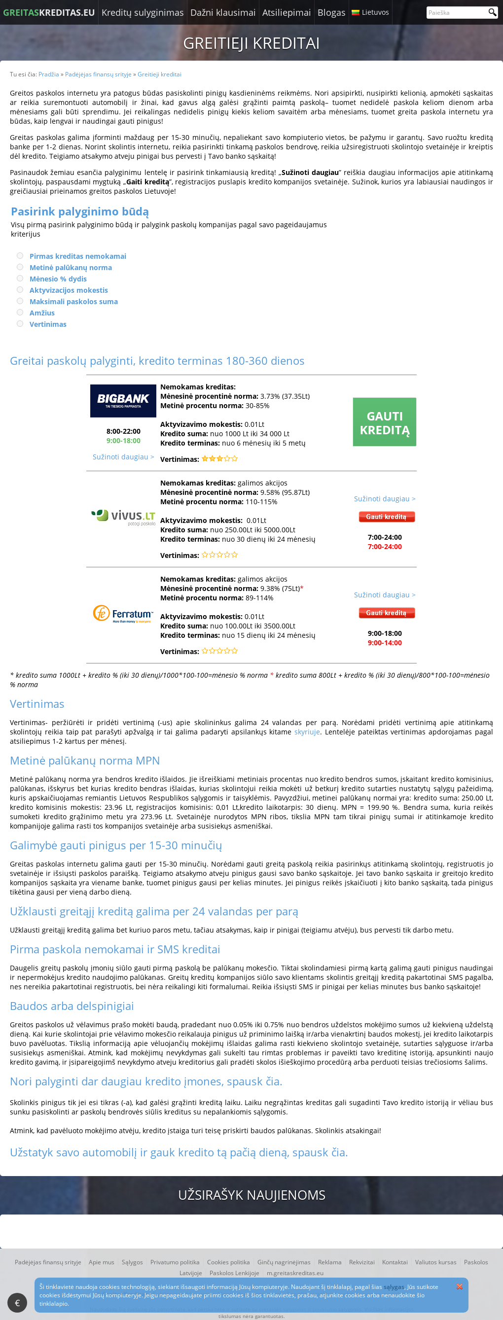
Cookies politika (228, 1262)
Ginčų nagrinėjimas (284, 1262)
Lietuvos (375, 12)
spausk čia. (255, 1081)
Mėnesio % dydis (58, 278)
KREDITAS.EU (49, 12)
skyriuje (307, 731)
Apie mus (101, 1262)
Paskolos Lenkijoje (234, 1273)
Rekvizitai (362, 1262)
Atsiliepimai (286, 12)
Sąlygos (132, 1262)
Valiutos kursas (436, 1262)
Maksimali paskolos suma (74, 301)
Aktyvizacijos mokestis (69, 290)
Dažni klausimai (223, 12)
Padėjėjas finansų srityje (48, 1262)
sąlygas (394, 1287)
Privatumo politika (175, 1262)
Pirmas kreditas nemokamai (78, 256)
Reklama (330, 1262)
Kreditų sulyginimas (143, 12)
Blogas (332, 12)
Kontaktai (395, 1262)
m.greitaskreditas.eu (295, 1273)
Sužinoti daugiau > (123, 456)
